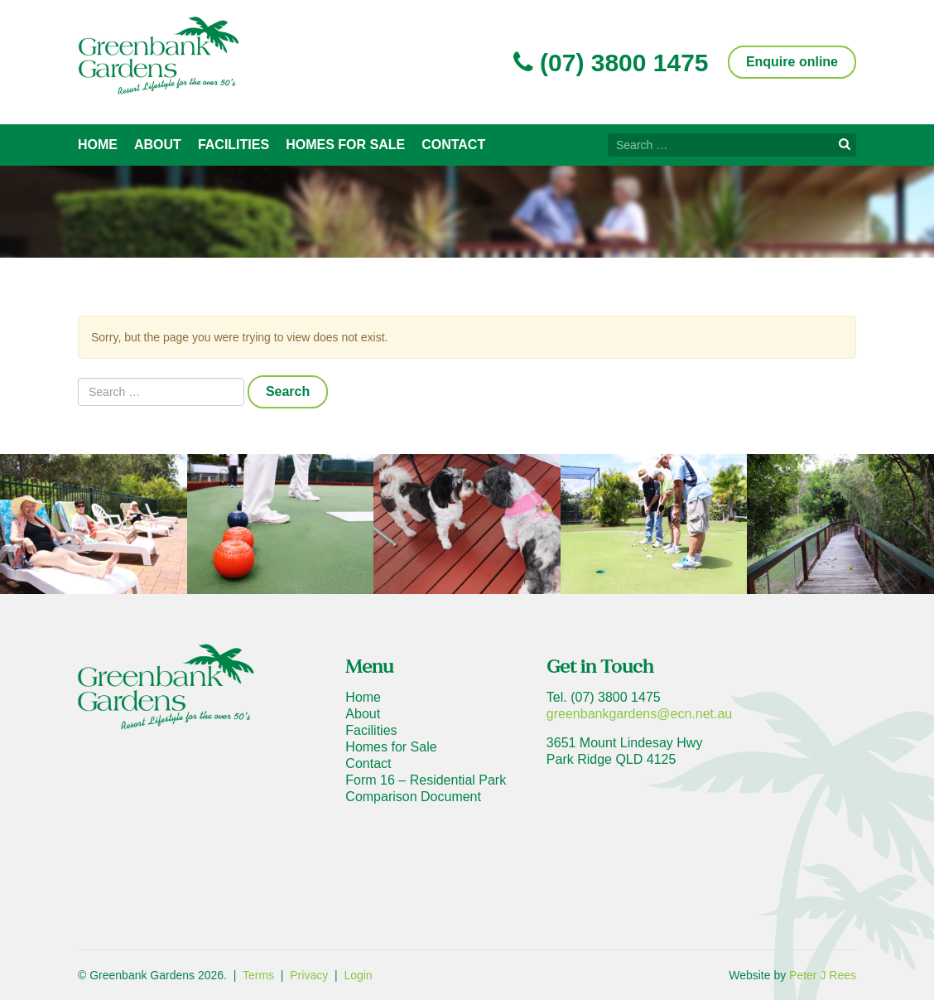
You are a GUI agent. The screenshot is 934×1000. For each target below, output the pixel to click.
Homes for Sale (345, 145)
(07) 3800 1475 (611, 62)
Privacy (309, 975)
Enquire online (792, 62)
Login (358, 975)
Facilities (233, 145)
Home (98, 145)
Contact (453, 145)
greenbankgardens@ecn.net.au (639, 714)
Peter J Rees (822, 975)
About (157, 145)
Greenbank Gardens (158, 55)
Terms (258, 975)
